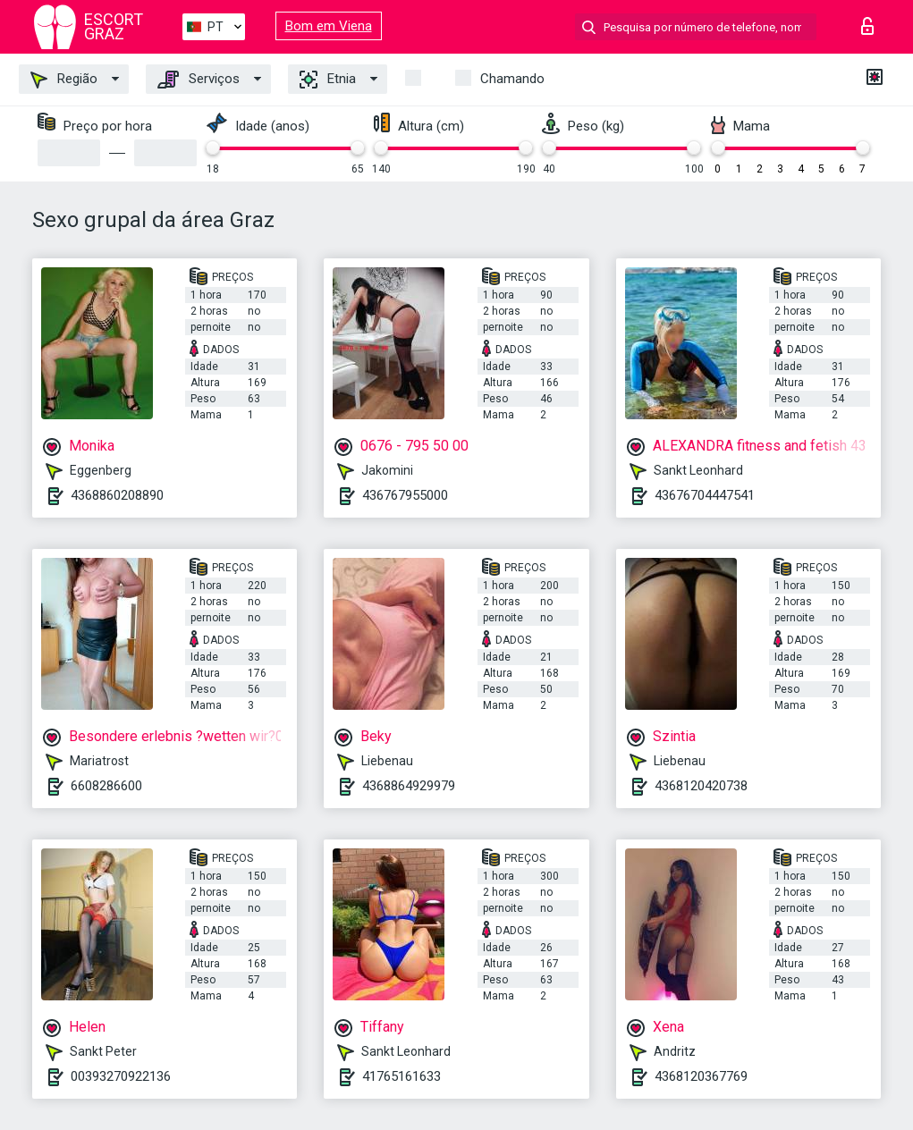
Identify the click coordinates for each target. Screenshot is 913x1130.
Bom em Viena (328, 26)
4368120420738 (701, 786)
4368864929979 (408, 786)
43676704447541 (705, 495)
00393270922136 (121, 1076)
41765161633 (401, 1076)
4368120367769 (701, 1076)
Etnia (328, 80)
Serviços (198, 80)
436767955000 (405, 495)
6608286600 (106, 786)
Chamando (512, 79)
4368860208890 (117, 495)
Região (63, 80)
